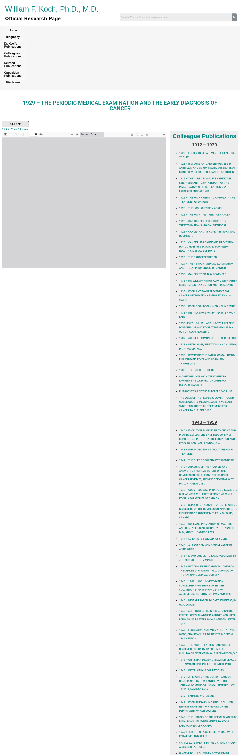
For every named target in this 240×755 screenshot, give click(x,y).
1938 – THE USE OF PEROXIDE (196, 317)
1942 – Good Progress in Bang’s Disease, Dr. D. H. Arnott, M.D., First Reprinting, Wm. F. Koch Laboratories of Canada (208, 442)
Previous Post (9, 727)
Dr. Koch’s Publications (67, 30)
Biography (36, 30)
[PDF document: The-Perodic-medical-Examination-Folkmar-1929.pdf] (84, 147)
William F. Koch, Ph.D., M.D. (53, 9)
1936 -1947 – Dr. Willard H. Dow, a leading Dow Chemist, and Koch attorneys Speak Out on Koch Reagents (206, 275)
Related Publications (149, 30)
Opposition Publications (188, 30)
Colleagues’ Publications (109, 30)
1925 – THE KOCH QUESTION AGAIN (200, 155)
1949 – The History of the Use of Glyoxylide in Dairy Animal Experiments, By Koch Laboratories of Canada (208, 669)
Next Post (232, 727)
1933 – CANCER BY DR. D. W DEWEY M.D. (203, 222)
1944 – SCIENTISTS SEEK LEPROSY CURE (203, 486)
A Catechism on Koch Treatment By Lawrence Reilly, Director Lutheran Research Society (203, 328)
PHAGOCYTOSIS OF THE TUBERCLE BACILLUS (205, 339)
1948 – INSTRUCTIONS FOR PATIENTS (201, 618)
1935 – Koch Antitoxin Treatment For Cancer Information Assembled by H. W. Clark (205, 243)
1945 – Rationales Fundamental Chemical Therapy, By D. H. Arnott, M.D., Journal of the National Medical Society (207, 518)
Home (16, 30)
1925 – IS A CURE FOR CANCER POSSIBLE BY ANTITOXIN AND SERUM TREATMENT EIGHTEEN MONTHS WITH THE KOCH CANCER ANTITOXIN (207, 116)
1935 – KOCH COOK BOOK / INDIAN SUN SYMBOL (208, 254)
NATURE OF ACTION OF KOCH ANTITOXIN (203, 711)
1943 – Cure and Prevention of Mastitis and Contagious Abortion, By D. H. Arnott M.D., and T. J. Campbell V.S (206, 476)
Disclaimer (221, 30)
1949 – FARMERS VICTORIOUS (196, 643)
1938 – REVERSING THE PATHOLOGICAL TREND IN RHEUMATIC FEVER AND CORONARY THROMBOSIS (207, 307)
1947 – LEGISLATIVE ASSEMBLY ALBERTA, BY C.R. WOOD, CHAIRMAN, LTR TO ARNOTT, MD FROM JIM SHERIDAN (208, 582)
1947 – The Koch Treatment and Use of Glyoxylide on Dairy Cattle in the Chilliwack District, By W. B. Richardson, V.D (208, 597)
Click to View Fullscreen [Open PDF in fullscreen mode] (15, 77)
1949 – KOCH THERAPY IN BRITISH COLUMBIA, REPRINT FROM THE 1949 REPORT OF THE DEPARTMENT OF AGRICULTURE (206, 654)
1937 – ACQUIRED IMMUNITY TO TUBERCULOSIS (207, 285)
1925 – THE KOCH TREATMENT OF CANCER (204, 162)
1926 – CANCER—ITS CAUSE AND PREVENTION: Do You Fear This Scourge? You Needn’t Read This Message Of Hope (207, 194)
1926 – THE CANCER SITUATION (198, 204)
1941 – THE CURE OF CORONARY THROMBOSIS (206, 408)
